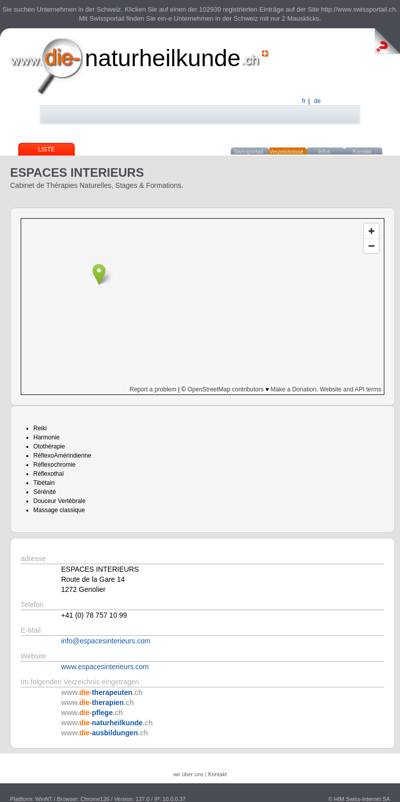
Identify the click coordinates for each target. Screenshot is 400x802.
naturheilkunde (162, 57)
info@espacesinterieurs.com (106, 641)
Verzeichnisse (286, 151)
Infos (324, 151)
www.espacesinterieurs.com (105, 667)
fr (304, 101)
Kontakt (362, 151)
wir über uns (188, 774)
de (317, 101)
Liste (46, 149)
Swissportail (249, 151)
